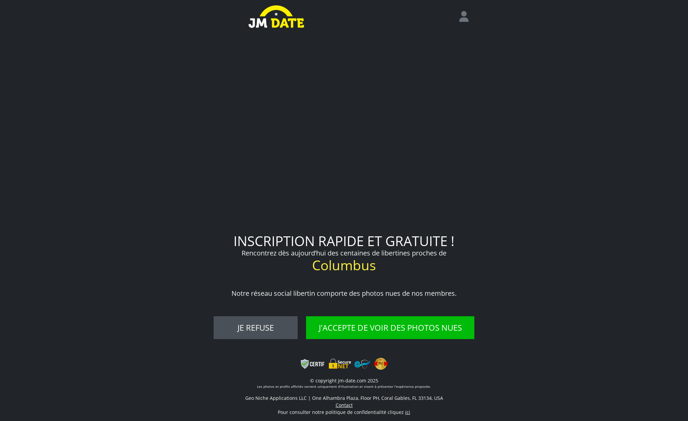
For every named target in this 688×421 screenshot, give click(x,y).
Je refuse (256, 327)
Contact (344, 405)
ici (407, 412)
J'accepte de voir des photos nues (390, 327)
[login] (466, 17)
